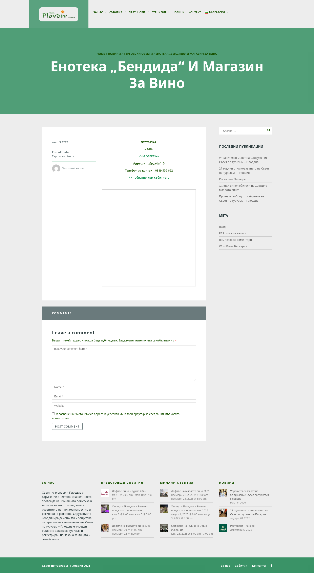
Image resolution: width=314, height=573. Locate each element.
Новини (178, 12)
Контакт (195, 12)
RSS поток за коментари (235, 240)
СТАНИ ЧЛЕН (160, 12)
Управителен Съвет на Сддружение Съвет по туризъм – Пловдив (250, 494)
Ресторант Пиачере (232, 179)
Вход (222, 227)
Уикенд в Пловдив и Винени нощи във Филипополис (129, 508)
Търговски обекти (138, 54)
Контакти (259, 566)
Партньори (137, 12)
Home (101, 54)
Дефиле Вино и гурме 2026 (129, 491)
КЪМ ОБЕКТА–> (149, 156)
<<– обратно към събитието (149, 177)
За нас (98, 12)
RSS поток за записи (233, 233)
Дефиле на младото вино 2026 (131, 526)
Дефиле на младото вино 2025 (190, 491)
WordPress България (233, 246)
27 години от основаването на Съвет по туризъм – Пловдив (249, 512)
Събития (115, 12)
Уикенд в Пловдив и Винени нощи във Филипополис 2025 (189, 508)
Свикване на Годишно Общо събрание (189, 527)
